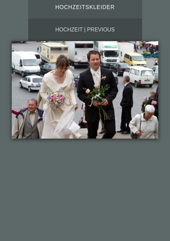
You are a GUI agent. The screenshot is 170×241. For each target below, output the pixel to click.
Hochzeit (68, 29)
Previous (101, 29)
